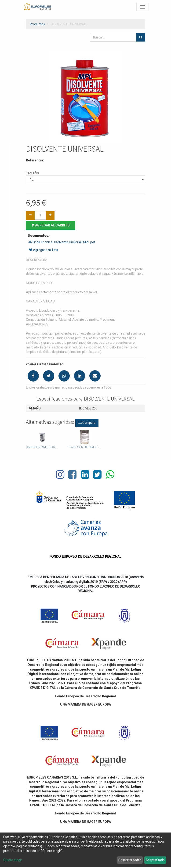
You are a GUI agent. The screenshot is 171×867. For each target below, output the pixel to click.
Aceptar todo (155, 860)
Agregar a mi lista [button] (43, 250)
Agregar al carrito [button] (50, 225)
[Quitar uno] (30, 215)
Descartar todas (129, 860)
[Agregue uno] (50, 215)
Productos (37, 24)
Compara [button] (86, 422)
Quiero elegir (12, 860)
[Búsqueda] (140, 37)
